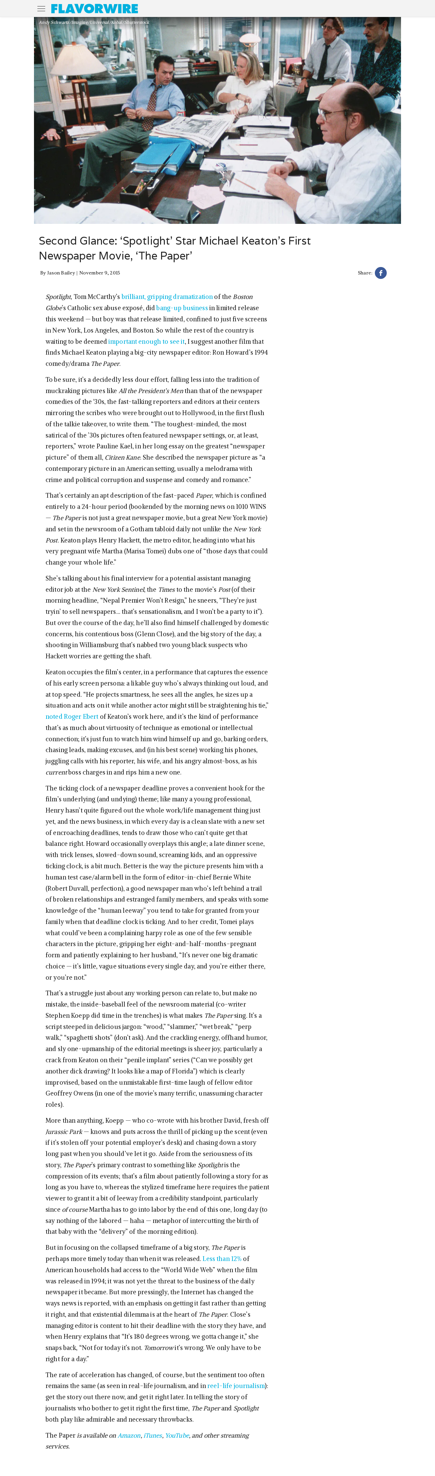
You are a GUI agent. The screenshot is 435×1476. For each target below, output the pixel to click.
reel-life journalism (236, 1386)
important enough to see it (146, 341)
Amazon (129, 1435)
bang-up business (182, 308)
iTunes (152, 1435)
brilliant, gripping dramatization (167, 297)
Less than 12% (222, 1259)
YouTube (177, 1435)
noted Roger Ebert (72, 717)
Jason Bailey (61, 273)
